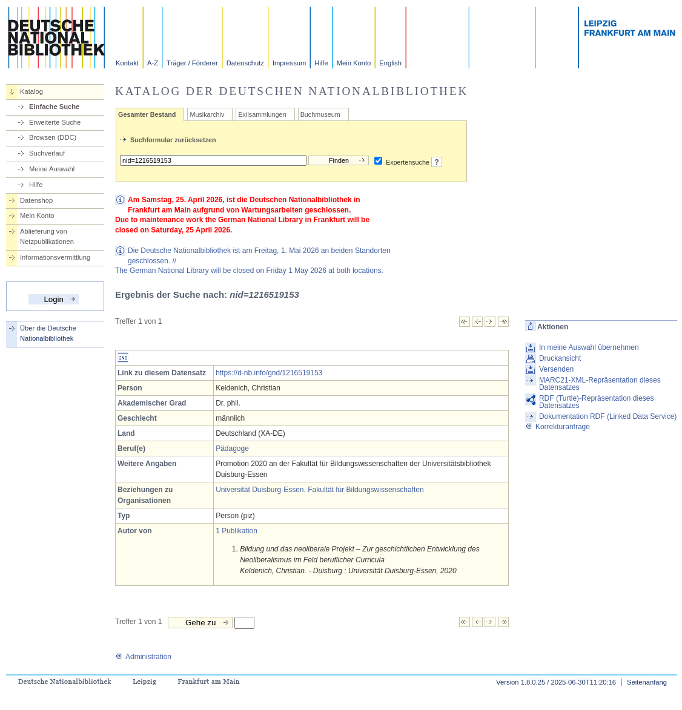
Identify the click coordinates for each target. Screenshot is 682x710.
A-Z (152, 63)
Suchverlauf (47, 153)
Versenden (556, 369)
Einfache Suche (54, 106)
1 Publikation (236, 531)
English (390, 63)
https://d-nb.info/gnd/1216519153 (269, 373)
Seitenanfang (647, 682)
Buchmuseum (320, 114)
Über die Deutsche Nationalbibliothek (48, 333)
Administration (143, 656)
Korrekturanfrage (557, 426)
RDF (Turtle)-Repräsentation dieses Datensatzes (596, 402)
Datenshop (36, 200)
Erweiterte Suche (55, 122)
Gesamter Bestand (147, 114)
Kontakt (127, 63)
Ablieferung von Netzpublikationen (47, 236)
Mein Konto (354, 63)
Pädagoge (232, 448)
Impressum (289, 63)
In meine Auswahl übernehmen (589, 347)
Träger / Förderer (192, 63)
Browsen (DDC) (52, 137)
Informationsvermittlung (55, 257)
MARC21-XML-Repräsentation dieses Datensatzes (600, 384)
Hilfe (321, 63)
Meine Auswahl (51, 169)
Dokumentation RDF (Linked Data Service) (608, 416)
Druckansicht (560, 358)
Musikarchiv (207, 114)
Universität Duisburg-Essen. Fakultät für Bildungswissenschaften (320, 489)
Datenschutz (245, 63)
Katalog (31, 91)
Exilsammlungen (262, 114)
